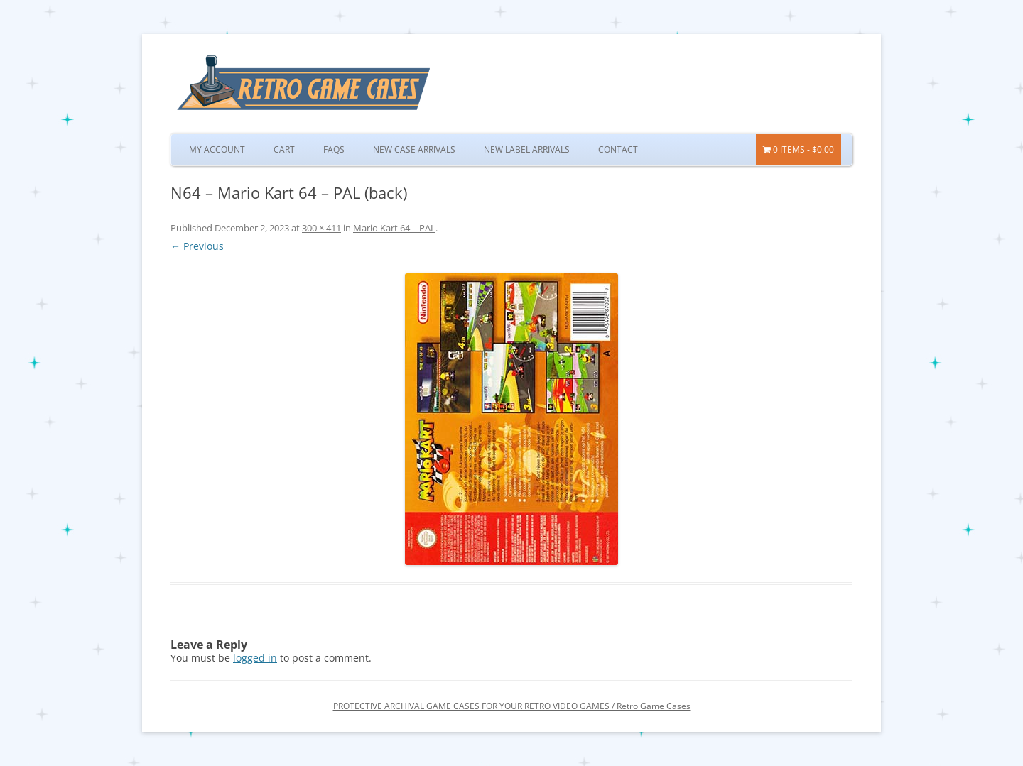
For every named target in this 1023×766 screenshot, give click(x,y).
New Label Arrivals (527, 149)
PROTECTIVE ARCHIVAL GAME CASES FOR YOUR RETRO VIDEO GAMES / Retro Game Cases (512, 706)
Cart (284, 149)
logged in (255, 657)
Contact (618, 149)
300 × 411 (321, 227)
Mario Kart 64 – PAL (394, 227)
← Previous (197, 246)
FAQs (334, 149)
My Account (217, 149)
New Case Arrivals (414, 149)
